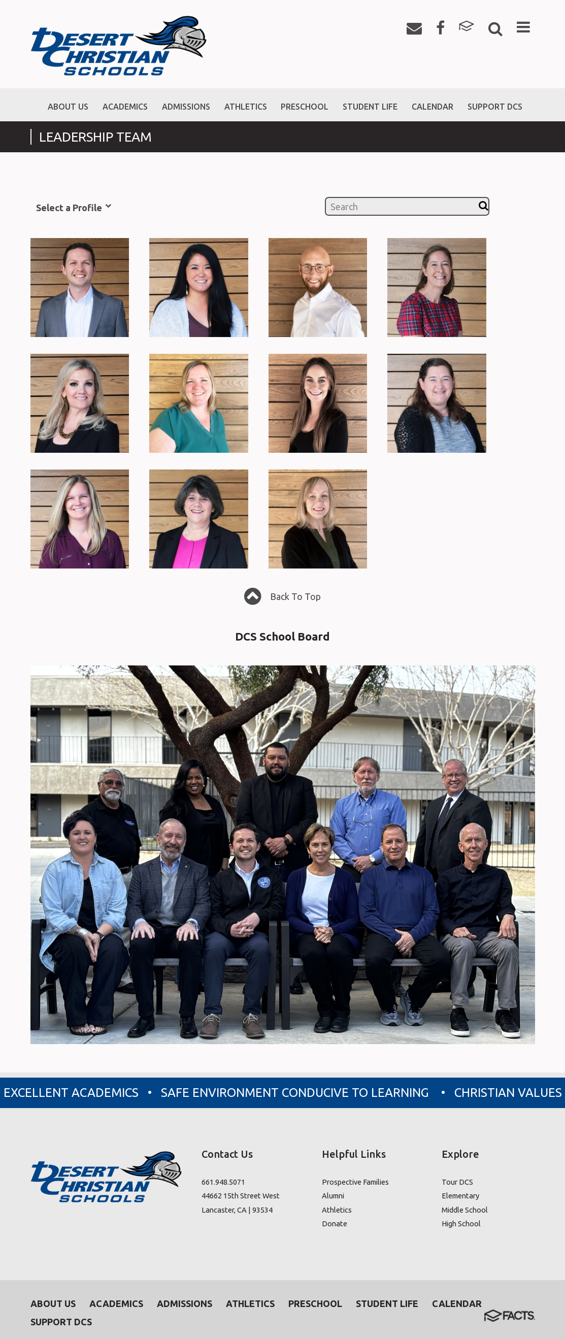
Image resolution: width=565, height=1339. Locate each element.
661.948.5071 (223, 1182)
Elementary (460, 1196)
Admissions (184, 1303)
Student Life (387, 1303)
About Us (53, 1303)
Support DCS (61, 1322)
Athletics (337, 1210)
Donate (334, 1224)
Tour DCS (457, 1182)
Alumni (333, 1196)
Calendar (457, 1303)
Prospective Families (355, 1182)
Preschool (315, 1303)
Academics (116, 1303)
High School (461, 1224)
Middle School (465, 1210)
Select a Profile (73, 207)
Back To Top (282, 597)
